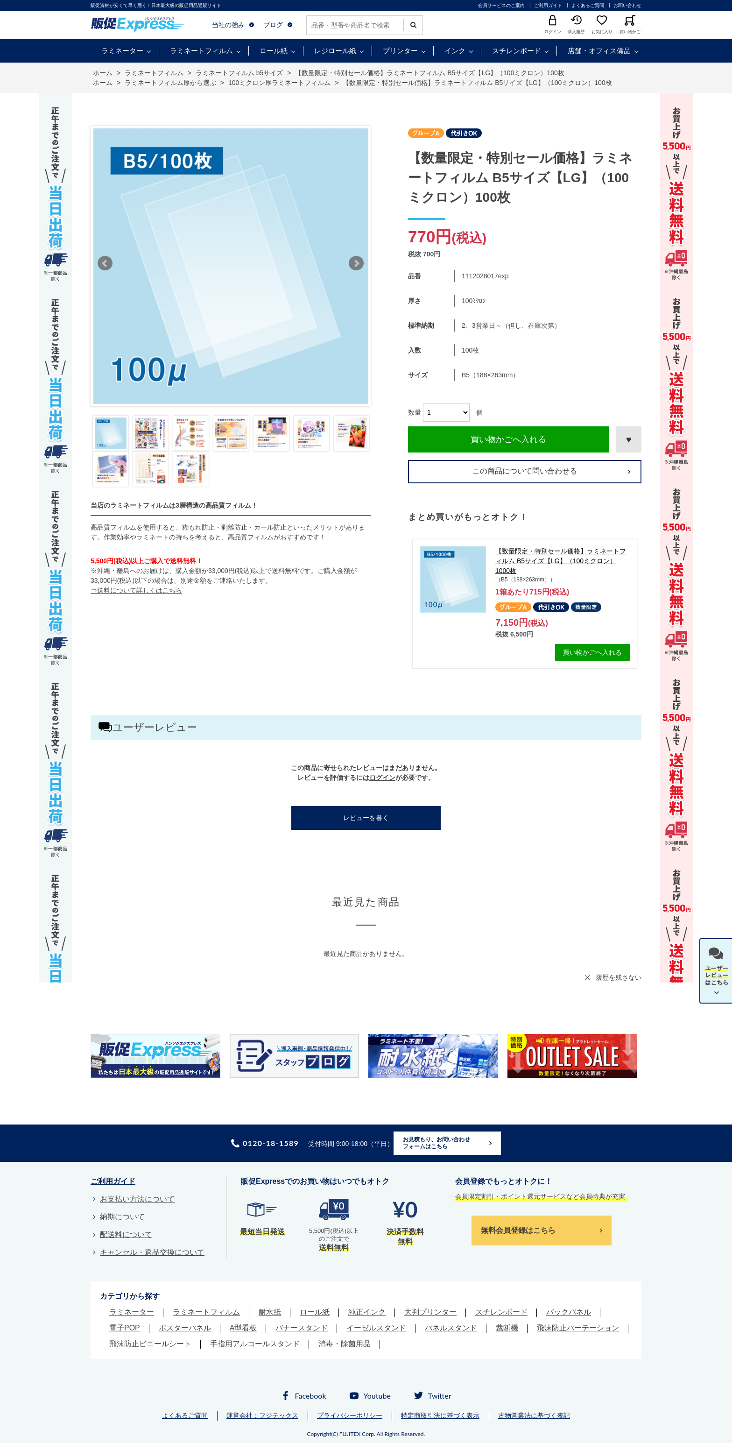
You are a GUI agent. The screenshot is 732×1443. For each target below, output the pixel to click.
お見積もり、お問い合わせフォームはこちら (436, 1143)
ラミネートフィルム (201, 51)
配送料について (126, 1234)
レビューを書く (366, 817)
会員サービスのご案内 (501, 5)
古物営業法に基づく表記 (534, 1415)
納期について (122, 1217)
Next (356, 263)
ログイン (382, 777)
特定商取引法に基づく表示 (440, 1415)
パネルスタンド (451, 1328)
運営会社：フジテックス (262, 1415)
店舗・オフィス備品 (599, 51)
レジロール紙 (335, 51)
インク (454, 51)
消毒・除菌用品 (344, 1344)
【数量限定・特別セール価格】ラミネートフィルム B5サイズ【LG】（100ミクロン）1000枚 (560, 560)
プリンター (400, 51)
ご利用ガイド (548, 5)
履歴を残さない (618, 977)
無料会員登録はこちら (518, 1230)
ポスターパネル (185, 1328)
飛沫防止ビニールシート (150, 1344)
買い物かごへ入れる (508, 439)
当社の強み (228, 24)
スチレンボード (516, 51)
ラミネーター (122, 51)
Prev (105, 263)
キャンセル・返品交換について (152, 1252)
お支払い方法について (137, 1199)
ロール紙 (274, 51)
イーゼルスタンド (376, 1328)
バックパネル (568, 1312)
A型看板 (243, 1328)
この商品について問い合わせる (524, 471)
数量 (414, 412)
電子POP (124, 1328)
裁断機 (507, 1328)
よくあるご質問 (587, 5)
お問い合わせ (627, 5)
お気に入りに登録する (628, 439)
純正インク (367, 1312)
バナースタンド (301, 1328)
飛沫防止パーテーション (578, 1328)
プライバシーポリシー (349, 1415)
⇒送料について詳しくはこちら (136, 590)
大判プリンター (430, 1312)
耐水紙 (270, 1312)
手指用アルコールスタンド (255, 1344)
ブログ (273, 24)
